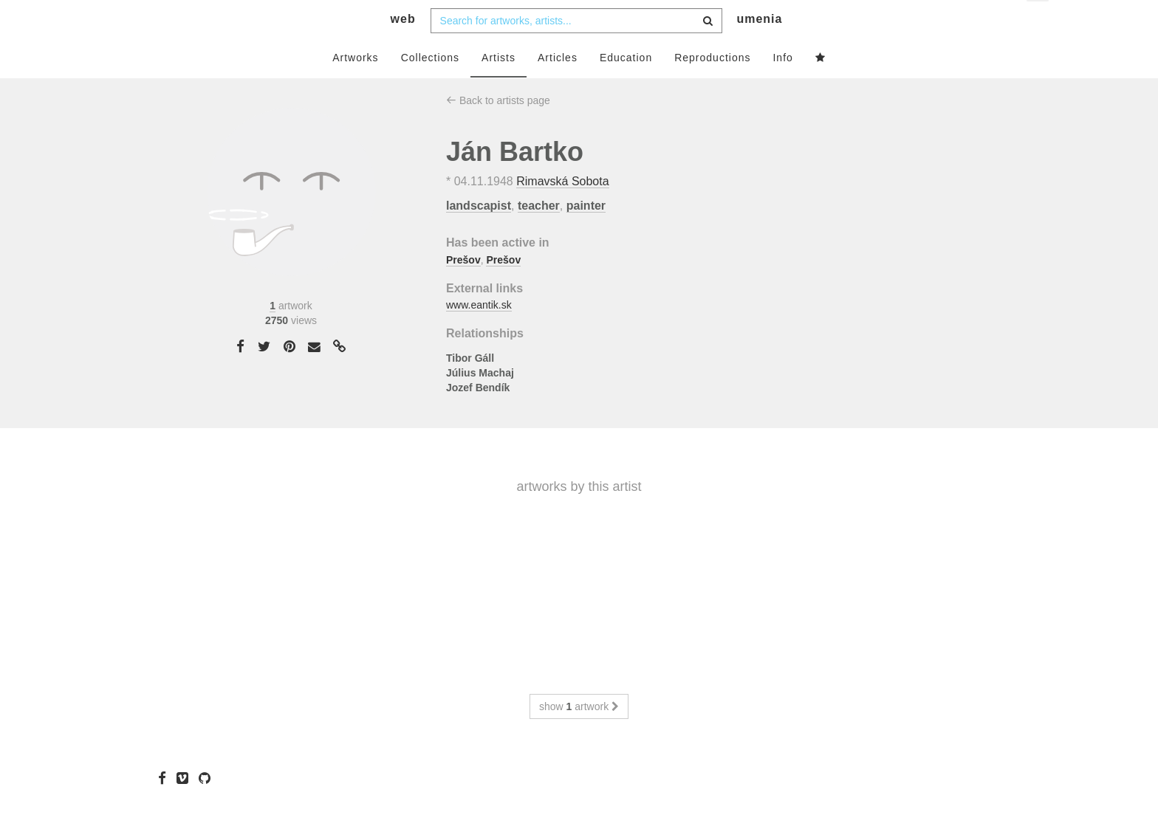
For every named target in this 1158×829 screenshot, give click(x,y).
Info (782, 86)
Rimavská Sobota (562, 210)
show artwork (579, 735)
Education (626, 86)
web (403, 48)
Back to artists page (498, 129)
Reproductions (712, 86)
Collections (430, 86)
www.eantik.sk (479, 334)
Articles (558, 86)
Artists (498, 86)
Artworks (355, 86)
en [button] (1038, 22)
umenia (759, 48)
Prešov (463, 289)
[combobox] (576, 49)
